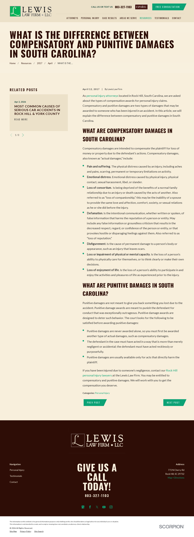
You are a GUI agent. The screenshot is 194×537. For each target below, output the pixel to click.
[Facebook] (90, 507)
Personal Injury (102, 393)
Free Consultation (168, 6)
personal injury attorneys (102, 95)
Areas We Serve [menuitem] (128, 18)
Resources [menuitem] (146, 18)
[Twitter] (97, 507)
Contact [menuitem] (176, 18)
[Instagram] (111, 507)
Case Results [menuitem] (109, 18)
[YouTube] (104, 507)
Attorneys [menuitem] (72, 18)
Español (141, 6)
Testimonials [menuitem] (162, 18)
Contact (14, 482)
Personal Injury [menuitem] (90, 18)
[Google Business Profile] (83, 507)
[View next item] (23, 135)
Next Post (173, 402)
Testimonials (16, 476)
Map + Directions (176, 477)
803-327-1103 (123, 6)
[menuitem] (13, 531)
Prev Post (93, 402)
